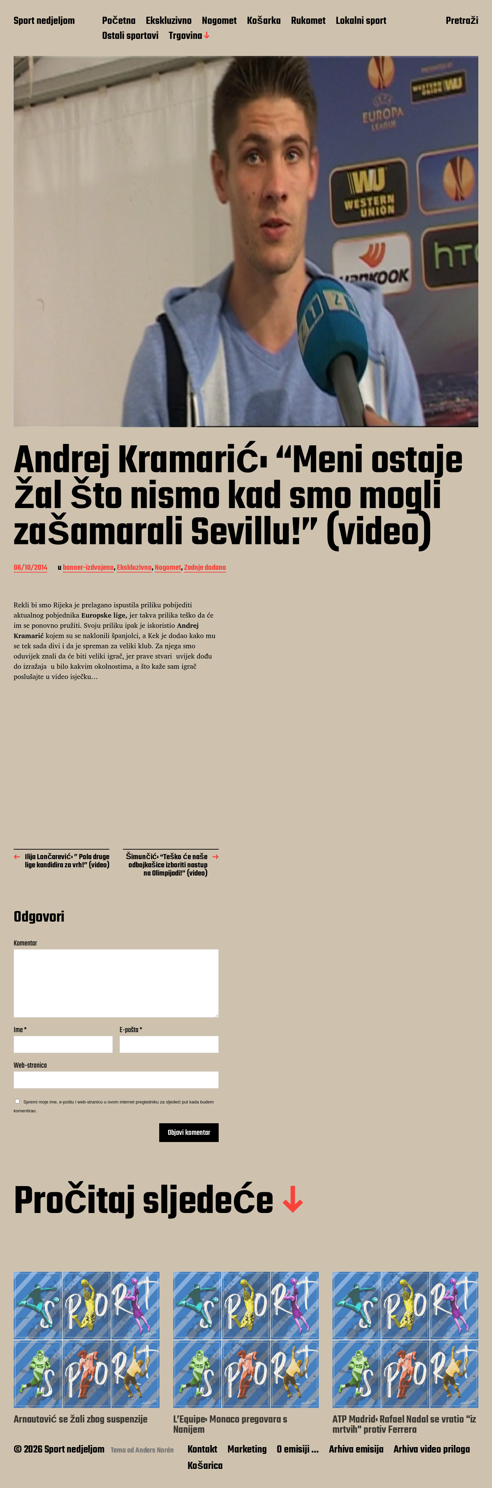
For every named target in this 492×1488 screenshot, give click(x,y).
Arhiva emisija (356, 1450)
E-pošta (131, 1030)
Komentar (25, 943)
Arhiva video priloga (432, 1450)
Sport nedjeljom (44, 21)
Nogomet (219, 21)
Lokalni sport (361, 21)
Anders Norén (154, 1450)
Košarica (205, 1466)
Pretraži (462, 21)
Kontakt (203, 1450)
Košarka (264, 21)
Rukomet (308, 21)
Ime (20, 1030)
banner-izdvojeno (88, 568)
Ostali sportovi (130, 36)
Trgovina (185, 36)
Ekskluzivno (169, 21)
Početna (119, 21)
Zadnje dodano (205, 568)
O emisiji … (298, 1450)
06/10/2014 (30, 568)
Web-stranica (30, 1065)
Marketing (247, 1450)
